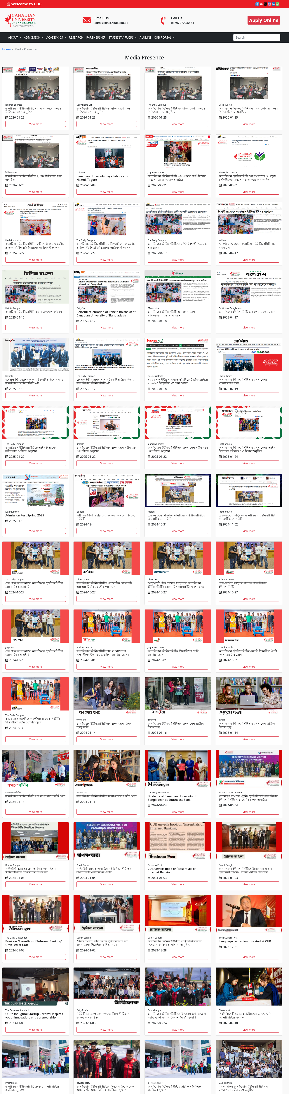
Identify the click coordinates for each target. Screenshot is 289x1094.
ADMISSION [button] (32, 37)
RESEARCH (76, 37)
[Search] (256, 37)
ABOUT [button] (13, 37)
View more (35, 124)
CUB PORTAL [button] (163, 37)
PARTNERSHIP (96, 37)
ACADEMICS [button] (55, 37)
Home (6, 49)
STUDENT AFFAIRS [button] (121, 37)
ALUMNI (145, 37)
